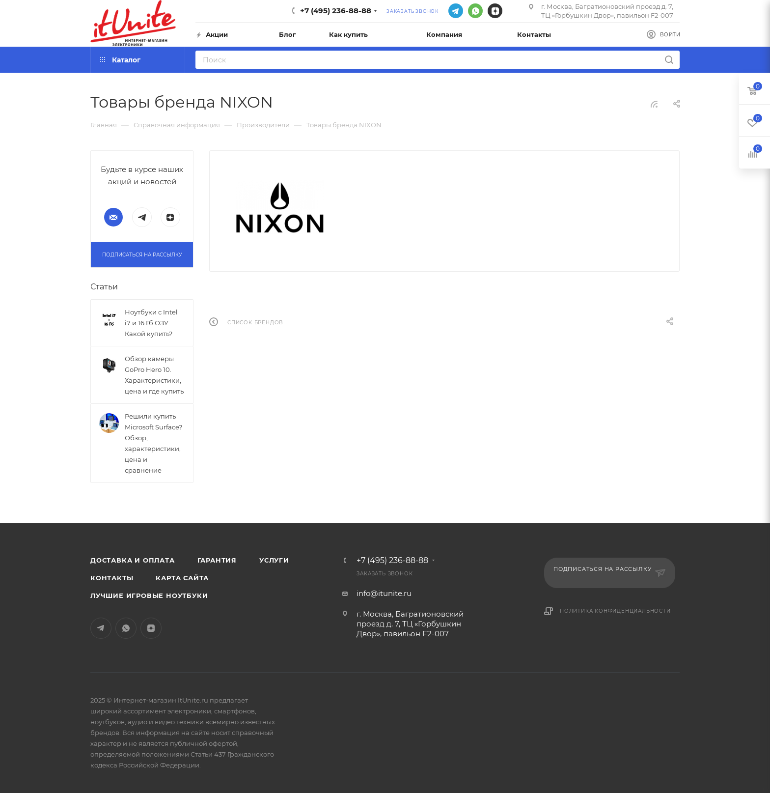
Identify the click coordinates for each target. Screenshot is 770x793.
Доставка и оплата (132, 560)
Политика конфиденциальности (615, 611)
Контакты (111, 578)
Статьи (104, 286)
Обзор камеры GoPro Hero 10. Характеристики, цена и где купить (154, 375)
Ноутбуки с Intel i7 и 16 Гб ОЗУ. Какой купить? (151, 323)
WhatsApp (475, 10)
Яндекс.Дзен (495, 10)
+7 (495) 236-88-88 (335, 10)
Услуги (274, 560)
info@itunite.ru (384, 593)
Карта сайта (182, 578)
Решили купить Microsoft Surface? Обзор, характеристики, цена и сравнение (153, 443)
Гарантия (217, 560)
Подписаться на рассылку (142, 254)
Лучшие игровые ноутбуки (149, 595)
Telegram (455, 10)
